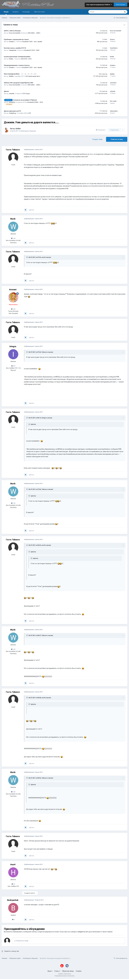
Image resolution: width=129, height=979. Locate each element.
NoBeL (11, 59)
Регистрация (120, 4)
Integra (12, 346)
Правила (15, 12)
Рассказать (100, 130)
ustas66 (11, 93)
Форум (6, 13)
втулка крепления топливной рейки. (17, 56)
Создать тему (97, 139)
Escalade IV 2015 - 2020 (31, 50)
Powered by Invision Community (64, 976)
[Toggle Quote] (27, 257)
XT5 (29, 113)
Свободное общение (28, 131)
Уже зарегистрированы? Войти (99, 5)
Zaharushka (114, 111)
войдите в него (83, 931)
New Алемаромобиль (12, 74)
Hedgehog (12, 113)
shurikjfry (12, 102)
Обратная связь (39, 12)
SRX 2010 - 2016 (26, 59)
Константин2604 (14, 33)
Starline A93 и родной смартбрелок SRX (18, 82)
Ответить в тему (117, 139)
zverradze (113, 82)
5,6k (13, 309)
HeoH (12, 864)
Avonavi (12, 289)
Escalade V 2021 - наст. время (32, 41)
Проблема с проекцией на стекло (16, 39)
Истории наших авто (33, 76)
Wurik (12, 219)
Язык (50, 971)
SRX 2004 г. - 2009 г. (34, 33)
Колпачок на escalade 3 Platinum (25, 100)
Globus (112, 39)
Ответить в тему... (21, 941)
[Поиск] (99, 12)
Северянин (12, 50)
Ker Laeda (113, 101)
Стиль (57, 971)
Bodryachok (12, 900)
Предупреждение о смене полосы (17, 65)
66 (13, 884)
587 (13, 366)
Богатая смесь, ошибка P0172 (15, 48)
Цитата (31, 210)
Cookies (78, 971)
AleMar (11, 76)
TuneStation (114, 48)
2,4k (13, 238)
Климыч (11, 41)
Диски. (6, 91)
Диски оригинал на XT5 (12, 111)
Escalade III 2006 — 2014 (35, 102)
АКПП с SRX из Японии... (13, 31)
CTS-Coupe (26, 93)
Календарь (26, 12)
